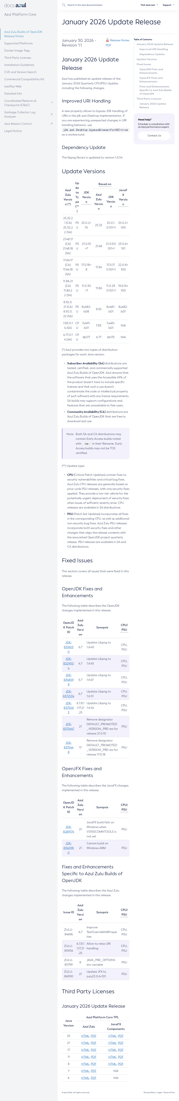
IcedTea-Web (22, 86)
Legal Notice (13, 131)
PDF (93, 1036)
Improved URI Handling (153, 49)
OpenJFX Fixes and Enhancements (151, 79)
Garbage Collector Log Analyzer (19, 114)
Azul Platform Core (20, 14)
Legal (159, 1092)
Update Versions (147, 59)
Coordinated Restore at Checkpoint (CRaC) (20, 103)
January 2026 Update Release (155, 44)
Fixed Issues (144, 64)
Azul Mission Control (18, 123)
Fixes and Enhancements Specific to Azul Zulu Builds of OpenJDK (155, 90)
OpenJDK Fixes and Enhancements (151, 71)
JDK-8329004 (68, 663)
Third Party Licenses (17, 57)
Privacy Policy (149, 1092)
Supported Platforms (18, 43)
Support (167, 5)
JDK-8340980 (68, 848)
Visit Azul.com (148, 5)
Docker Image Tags (17, 50)
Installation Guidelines (25, 65)
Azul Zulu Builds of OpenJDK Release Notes (23, 34)
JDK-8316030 (69, 647)
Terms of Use (169, 1092)
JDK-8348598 (69, 679)
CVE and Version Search (25, 72)
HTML (85, 1036)
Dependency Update (152, 54)
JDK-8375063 (69, 707)
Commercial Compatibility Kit (27, 79)
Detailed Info (22, 93)
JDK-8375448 (69, 747)
